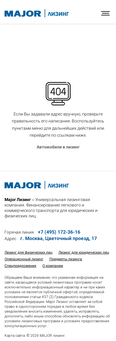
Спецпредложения (20, 266)
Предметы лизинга (65, 259)
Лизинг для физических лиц (28, 252)
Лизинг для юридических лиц (83, 252)
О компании (52, 266)
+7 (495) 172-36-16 (59, 232)
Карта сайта (15, 335)
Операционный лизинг (24, 259)
